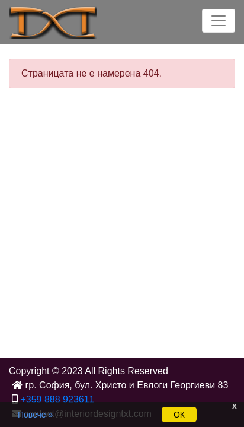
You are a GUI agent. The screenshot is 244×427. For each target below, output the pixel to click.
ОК (179, 414)
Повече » (35, 414)
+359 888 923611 (57, 399)
